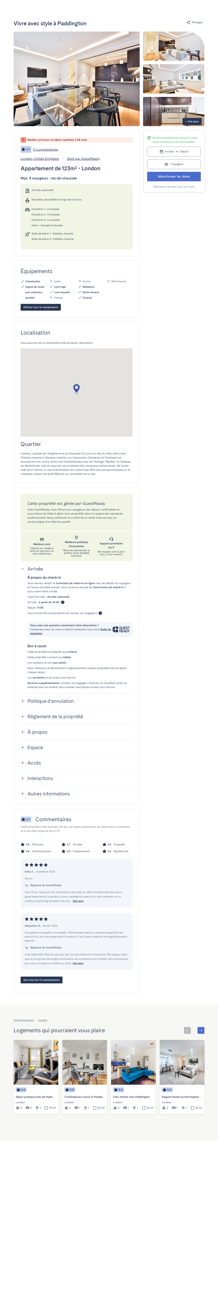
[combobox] (60, 7)
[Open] (76, 7)
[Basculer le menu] (182, 8)
